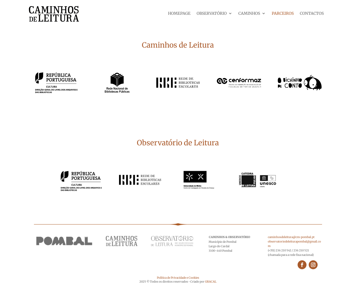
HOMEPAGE (179, 13)
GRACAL (210, 281)
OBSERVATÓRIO (212, 13)
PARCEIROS (283, 13)
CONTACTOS (312, 13)
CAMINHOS (249, 13)
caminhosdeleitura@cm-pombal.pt (291, 237)
